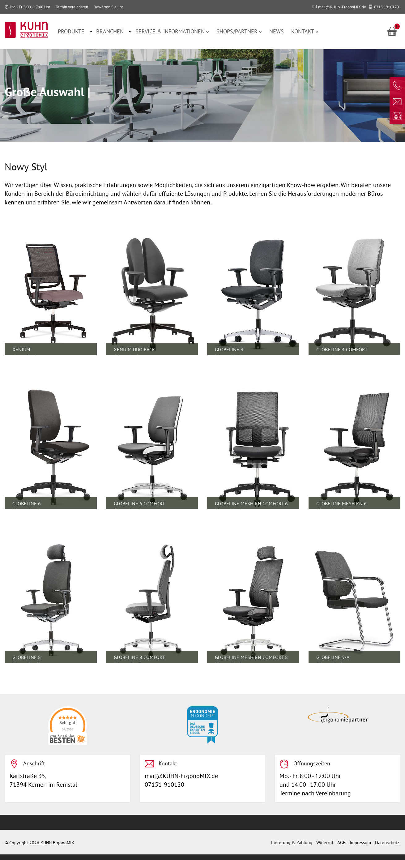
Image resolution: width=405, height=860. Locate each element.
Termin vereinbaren (72, 7)
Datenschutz (387, 842)
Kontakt (304, 31)
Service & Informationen (172, 31)
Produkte (71, 31)
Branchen (110, 31)
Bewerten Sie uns (108, 7)
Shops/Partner (239, 31)
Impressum (360, 842)
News (276, 31)
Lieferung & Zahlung (291, 842)
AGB (341, 842)
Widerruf (324, 842)
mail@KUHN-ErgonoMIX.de (342, 7)
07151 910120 (386, 7)
